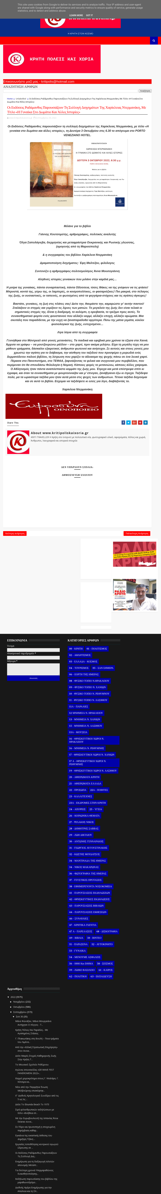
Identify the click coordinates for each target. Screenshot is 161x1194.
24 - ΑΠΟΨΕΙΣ (68, 807)
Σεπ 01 (122, 1118)
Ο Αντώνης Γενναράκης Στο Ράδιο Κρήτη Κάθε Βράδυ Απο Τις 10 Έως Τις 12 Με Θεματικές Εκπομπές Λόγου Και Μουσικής (134, 80)
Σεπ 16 (122, 1040)
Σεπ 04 (122, 1102)
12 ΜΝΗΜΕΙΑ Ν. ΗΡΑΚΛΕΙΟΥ (76, 704)
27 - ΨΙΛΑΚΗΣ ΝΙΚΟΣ (72, 820)
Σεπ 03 (122, 1107)
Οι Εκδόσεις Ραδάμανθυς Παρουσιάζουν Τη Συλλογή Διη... (132, 798)
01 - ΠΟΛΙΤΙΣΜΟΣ (87, 627)
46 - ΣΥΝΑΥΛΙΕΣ (69, 926)
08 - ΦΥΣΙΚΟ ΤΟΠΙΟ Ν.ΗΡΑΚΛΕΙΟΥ (71, 668)
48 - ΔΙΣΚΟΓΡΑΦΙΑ (70, 945)
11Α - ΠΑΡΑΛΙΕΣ (69, 698)
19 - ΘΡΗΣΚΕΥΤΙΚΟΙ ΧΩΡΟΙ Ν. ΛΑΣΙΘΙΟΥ (77, 767)
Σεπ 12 (122, 1061)
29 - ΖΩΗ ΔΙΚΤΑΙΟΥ (71, 833)
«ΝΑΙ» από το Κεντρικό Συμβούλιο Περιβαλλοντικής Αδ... (133, 895)
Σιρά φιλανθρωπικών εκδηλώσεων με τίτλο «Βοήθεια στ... (134, 747)
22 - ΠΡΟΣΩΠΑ (68, 788)
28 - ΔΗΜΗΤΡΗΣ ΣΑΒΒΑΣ (74, 826)
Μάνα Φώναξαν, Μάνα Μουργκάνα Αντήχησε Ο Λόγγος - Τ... (131, 655)
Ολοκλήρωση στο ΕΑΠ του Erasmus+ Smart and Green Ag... (132, 865)
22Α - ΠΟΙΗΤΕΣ (89, 788)
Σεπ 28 (122, 978)
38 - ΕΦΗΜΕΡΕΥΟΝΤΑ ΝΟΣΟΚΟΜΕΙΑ (72, 886)
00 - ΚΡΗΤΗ (66, 627)
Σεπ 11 (122, 1066)
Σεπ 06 (122, 1092)
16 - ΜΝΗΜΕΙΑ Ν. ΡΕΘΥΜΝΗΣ (77, 740)
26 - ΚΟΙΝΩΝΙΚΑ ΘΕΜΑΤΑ (75, 813)
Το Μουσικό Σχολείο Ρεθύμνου (134, 698)
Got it (89, 15)
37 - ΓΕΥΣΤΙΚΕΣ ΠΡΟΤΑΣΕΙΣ (76, 878)
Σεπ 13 (122, 1056)
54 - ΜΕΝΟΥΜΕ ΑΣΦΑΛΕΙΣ (75, 977)
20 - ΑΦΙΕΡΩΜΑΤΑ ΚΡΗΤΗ (75, 775)
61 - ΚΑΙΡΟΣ (67, 1003)
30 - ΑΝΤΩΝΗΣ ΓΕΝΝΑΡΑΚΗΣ (77, 839)
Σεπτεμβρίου (122, 642)
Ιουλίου (119, 1129)
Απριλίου (120, 1145)
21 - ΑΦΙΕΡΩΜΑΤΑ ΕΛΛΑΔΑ (76, 781)
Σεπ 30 (122, 647)
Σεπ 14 (122, 1051)
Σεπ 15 (122, 1046)
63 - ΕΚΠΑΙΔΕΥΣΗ (70, 1009)
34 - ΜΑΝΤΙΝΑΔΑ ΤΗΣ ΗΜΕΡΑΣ (78, 858)
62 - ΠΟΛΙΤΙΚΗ (86, 1003)
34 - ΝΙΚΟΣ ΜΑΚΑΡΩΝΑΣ (74, 865)
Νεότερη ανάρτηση (15, 599)
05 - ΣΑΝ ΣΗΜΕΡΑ (70, 653)
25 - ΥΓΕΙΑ (86, 807)
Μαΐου (119, 1139)
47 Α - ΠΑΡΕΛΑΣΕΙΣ (71, 938)
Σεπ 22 (122, 1009)
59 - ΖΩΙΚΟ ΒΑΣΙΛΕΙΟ (72, 996)
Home (10, 101)
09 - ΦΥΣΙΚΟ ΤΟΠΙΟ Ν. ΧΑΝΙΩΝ (78, 675)
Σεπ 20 (122, 1020)
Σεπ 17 (122, 1035)
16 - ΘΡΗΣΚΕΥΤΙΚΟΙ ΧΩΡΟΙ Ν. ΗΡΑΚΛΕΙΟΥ (77, 732)
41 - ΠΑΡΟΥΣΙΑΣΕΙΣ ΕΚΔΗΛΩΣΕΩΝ (71, 895)
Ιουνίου (119, 1134)
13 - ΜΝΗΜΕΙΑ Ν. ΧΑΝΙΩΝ (75, 711)
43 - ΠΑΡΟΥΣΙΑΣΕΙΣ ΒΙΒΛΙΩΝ (77, 913)
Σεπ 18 (122, 1030)
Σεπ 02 (122, 1113)
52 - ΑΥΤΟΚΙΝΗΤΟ (70, 964)
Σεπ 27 (122, 984)
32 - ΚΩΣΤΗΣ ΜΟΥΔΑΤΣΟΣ (75, 852)
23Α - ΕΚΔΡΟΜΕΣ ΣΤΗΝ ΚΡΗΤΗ (78, 800)
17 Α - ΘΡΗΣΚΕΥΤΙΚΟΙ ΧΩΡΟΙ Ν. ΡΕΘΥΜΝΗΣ (78, 757)
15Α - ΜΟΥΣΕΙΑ (69, 724)
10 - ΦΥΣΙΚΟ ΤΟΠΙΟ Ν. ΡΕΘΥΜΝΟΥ (72, 684)
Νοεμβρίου (121, 632)
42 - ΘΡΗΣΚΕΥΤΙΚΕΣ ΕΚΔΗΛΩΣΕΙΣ (72, 905)
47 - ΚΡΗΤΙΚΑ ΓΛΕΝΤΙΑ (73, 932)
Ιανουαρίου (121, 1160)
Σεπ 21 (122, 1015)
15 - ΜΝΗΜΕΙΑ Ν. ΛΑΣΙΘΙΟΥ (76, 717)
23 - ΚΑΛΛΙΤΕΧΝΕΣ (71, 794)
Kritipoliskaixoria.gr (79, 1189)
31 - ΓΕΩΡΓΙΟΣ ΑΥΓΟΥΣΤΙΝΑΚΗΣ (79, 845)
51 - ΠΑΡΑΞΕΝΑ (69, 958)
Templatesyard (39, 1189)
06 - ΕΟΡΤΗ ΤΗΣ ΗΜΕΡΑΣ (74, 659)
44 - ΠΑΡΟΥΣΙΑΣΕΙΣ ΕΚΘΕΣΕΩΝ (78, 919)
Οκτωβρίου (121, 637)
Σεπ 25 (122, 994)
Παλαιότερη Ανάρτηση (93, 599)
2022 (115, 627)
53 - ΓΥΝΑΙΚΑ (68, 971)
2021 (115, 1166)
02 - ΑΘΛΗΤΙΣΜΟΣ (70, 634)
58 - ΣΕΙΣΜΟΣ (68, 990)
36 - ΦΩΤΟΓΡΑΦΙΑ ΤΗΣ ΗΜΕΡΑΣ (78, 871)
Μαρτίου (120, 1150)
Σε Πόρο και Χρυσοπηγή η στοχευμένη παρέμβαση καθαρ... (130, 768)
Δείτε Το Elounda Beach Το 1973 (134, 738)
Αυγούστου (121, 1124)
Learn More (76, 15)
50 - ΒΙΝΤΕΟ (85, 951)
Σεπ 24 (122, 999)
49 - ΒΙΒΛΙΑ (67, 951)
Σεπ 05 (122, 1097)
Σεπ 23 (122, 1004)
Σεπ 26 (122, 989)
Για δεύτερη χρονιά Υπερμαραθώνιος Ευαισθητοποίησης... (128, 818)
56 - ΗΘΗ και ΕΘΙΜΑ (72, 983)
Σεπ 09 (122, 1076)
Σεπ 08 (122, 1082)
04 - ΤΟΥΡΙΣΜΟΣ (69, 647)
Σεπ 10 (122, 1071)
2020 (115, 1171)
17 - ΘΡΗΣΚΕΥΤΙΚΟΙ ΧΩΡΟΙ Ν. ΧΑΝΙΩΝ (77, 748)
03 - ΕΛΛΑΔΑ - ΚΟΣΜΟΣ (74, 640)
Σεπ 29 (122, 973)
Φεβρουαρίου (122, 1155)
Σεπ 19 (122, 1025)
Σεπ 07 (122, 1087)
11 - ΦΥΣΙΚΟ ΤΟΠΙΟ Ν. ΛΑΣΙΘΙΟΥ (79, 691)
